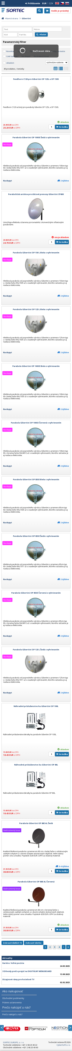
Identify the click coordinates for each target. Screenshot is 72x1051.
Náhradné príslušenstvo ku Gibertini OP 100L (36, 706)
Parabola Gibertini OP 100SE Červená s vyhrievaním (36, 422)
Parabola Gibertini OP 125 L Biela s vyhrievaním (36, 309)
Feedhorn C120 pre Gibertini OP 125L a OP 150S (36, 79)
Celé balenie (12, 56)
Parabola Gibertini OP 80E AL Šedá (36, 823)
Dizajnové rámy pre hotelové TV (18, 979)
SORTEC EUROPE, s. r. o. (15, 10)
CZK (51, 3)
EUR (44, 3)
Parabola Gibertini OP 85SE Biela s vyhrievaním (36, 479)
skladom (10, 63)
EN (56, 3)
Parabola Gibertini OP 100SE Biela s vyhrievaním (36, 366)
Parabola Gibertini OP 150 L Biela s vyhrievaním (36, 252)
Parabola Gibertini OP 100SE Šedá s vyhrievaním (36, 137)
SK (66, 3)
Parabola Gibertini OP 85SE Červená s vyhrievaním (36, 592)
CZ (61, 3)
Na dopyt (7, 180)
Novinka (10, 51)
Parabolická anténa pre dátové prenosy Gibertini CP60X (36, 194)
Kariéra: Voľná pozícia (13, 963)
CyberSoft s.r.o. (64, 1045)
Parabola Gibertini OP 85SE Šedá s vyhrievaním (36, 536)
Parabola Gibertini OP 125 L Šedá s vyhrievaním (36, 649)
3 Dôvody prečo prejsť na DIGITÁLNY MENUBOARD (27, 971)
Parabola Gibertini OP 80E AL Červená (36, 881)
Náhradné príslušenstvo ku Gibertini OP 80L (36, 764)
